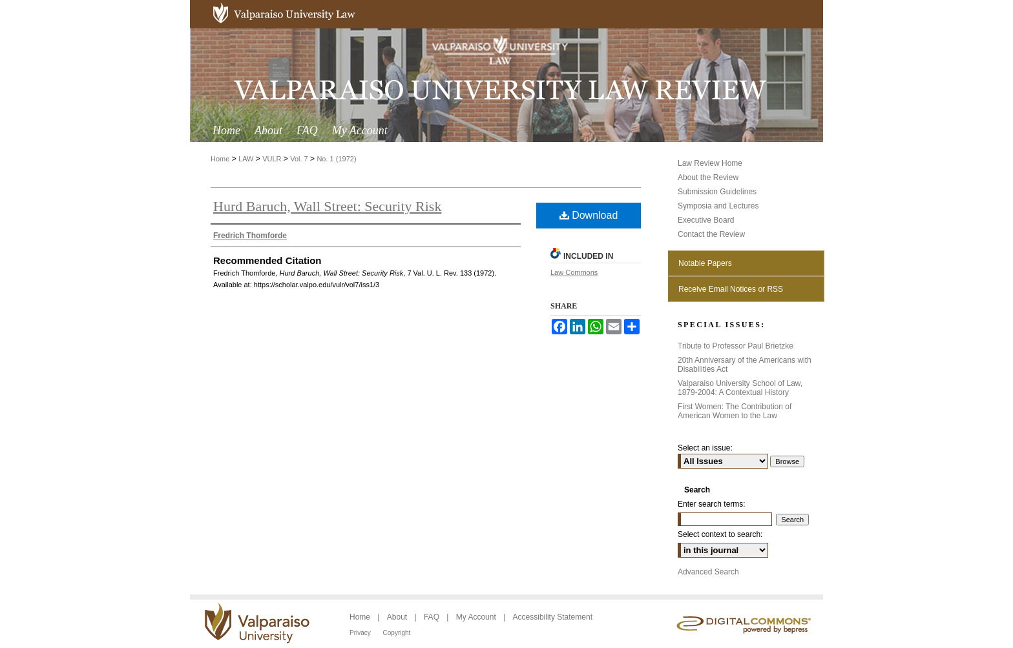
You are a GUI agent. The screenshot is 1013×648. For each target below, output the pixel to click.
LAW (245, 159)
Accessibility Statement (552, 617)
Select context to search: (720, 534)
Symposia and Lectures (718, 205)
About (398, 617)
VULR (271, 159)
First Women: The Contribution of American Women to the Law (734, 411)
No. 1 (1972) (336, 159)
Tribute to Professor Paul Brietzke (735, 345)
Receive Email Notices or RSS (730, 289)
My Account (477, 617)
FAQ (432, 617)
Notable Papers (705, 263)
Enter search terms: (712, 504)
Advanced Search (708, 571)
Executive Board (706, 220)
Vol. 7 (299, 159)
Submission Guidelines (717, 191)
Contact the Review (711, 234)
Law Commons (574, 272)
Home (220, 159)
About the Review (708, 177)
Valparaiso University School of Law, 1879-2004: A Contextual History (740, 388)
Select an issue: (705, 447)
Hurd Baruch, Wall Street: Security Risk (327, 206)
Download (588, 215)
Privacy (361, 632)
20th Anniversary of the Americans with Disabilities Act (744, 365)
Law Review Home (710, 163)
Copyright (397, 632)
